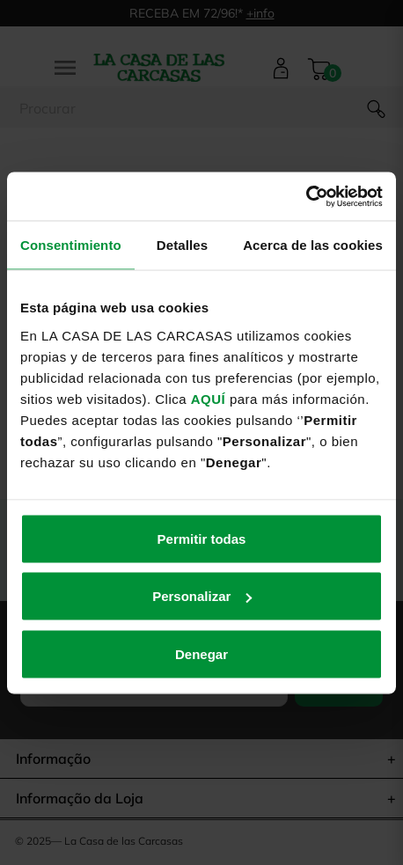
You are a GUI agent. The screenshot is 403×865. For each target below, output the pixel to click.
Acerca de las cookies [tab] (313, 245)
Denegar (201, 653)
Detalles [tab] (182, 245)
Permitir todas (202, 538)
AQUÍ (208, 398)
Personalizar (202, 596)
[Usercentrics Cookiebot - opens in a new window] (306, 196)
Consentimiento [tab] (70, 245)
